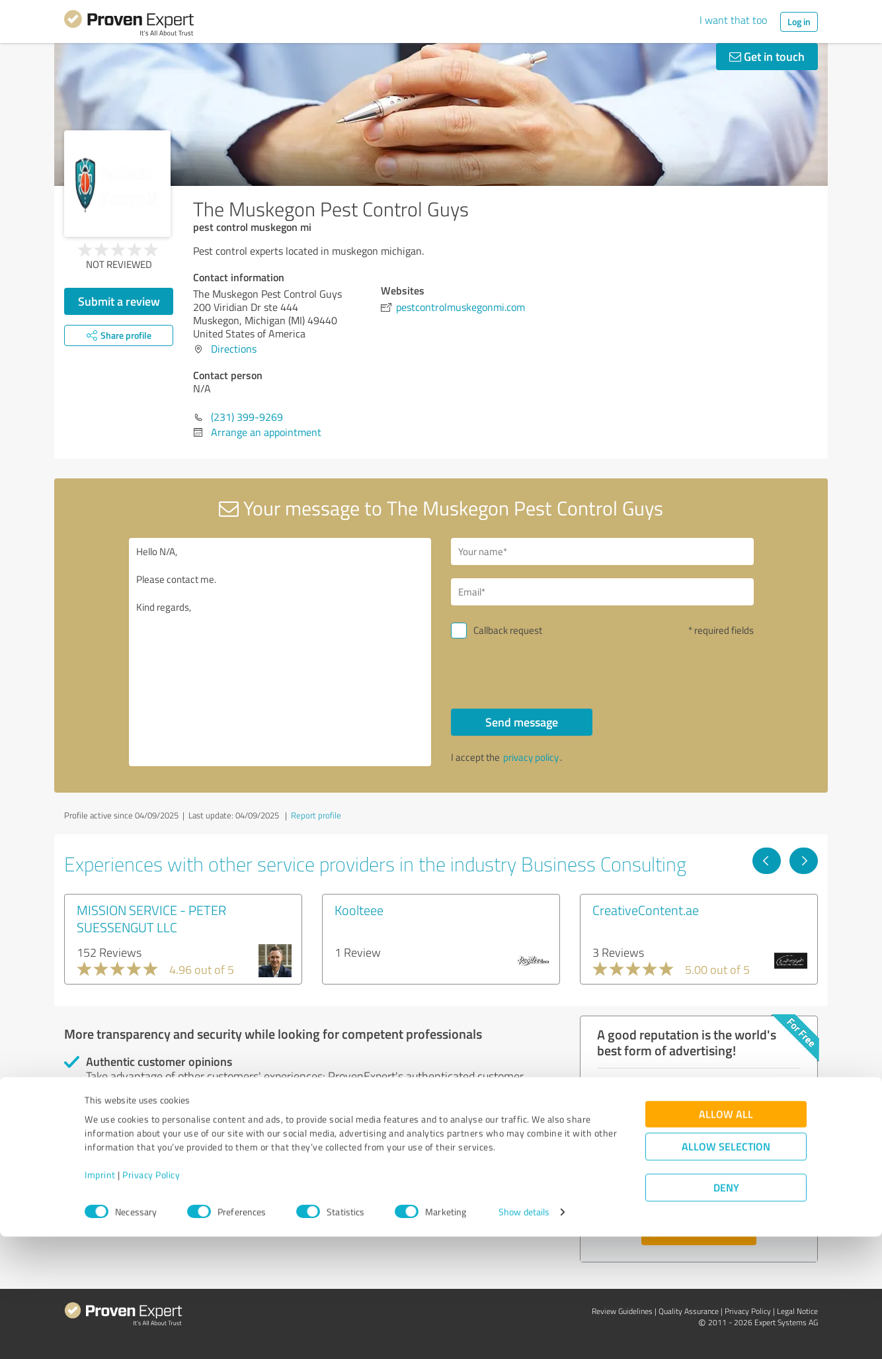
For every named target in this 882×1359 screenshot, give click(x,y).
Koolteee (359, 909)
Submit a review (119, 301)
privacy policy (531, 757)
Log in (799, 21)
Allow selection (726, 1268)
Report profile (316, 815)
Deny (726, 1309)
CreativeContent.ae (645, 909)
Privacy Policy (151, 1297)
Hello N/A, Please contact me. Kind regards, (280, 652)
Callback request (507, 630)
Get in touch (767, 56)
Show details (524, 1334)
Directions (234, 348)
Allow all (726, 1236)
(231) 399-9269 (247, 417)
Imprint (100, 1297)
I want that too (733, 20)
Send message (521, 721)
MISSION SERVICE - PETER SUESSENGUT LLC (151, 918)
